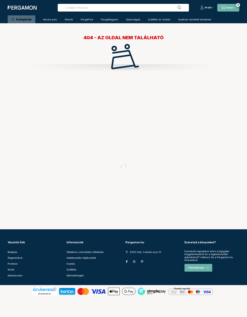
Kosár (11, 269)
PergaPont (87, 19)
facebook (126, 261)
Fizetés (71, 263)
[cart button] (228, 8)
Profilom (13, 263)
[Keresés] (179, 7)
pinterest (142, 261)
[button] (21, 19)
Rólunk (69, 19)
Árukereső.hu (44, 294)
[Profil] (206, 8)
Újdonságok (133, 19)
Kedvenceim (15, 275)
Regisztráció (15, 257)
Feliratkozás (196, 267)
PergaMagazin (109, 19)
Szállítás (71, 269)
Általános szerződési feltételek (85, 252)
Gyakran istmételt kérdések (194, 19)
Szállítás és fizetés (159, 19)
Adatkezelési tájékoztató (81, 257)
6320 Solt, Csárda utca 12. (146, 252)
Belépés (12, 252)
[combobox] (123, 8)
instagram (134, 261)
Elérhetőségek (75, 275)
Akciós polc (50, 19)
